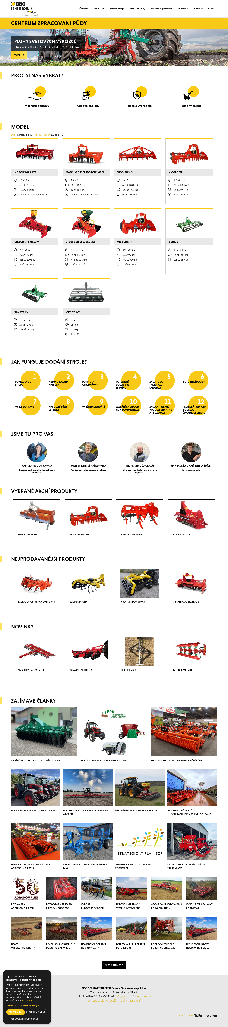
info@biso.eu (124, 996)
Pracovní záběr (42, 134)
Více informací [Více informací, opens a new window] (28, 1000)
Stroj (13, 134)
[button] (27, 1005)
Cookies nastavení (130, 1000)
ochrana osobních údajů (102, 1000)
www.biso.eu (142, 996)
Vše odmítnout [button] (37, 1012)
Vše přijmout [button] (16, 1012)
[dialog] (27, 997)
